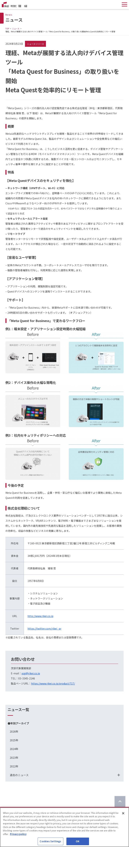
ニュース (15, 28)
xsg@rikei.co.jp (31, 673)
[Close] (123, 814)
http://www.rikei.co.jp (40, 616)
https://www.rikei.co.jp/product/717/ (53, 683)
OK (77, 842)
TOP (7, 28)
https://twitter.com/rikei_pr (44, 628)
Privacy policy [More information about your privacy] (18, 835)
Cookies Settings (50, 842)
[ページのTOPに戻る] (120, 801)
